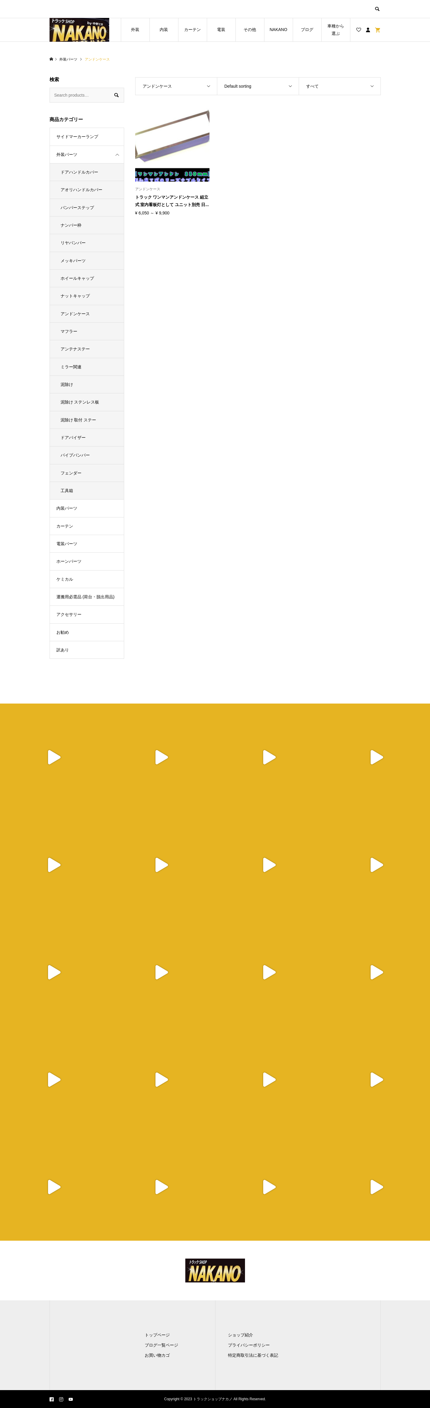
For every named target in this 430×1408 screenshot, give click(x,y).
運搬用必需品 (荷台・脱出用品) (85, 596)
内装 (164, 29)
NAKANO (278, 29)
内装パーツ (66, 508)
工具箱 (67, 490)
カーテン (192, 29)
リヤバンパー (73, 242)
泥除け (67, 384)
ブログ (307, 29)
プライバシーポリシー (249, 1345)
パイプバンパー (75, 455)
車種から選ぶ (335, 30)
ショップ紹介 (240, 1335)
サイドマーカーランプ (77, 136)
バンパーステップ (77, 207)
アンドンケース (75, 313)
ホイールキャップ (77, 278)
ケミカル (64, 579)
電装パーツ (66, 543)
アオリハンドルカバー (81, 189)
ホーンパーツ (68, 561)
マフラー (69, 331)
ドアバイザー (73, 437)
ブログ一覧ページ (161, 1345)
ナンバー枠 (71, 225)
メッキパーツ (73, 260)
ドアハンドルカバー (79, 172)
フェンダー (71, 473)
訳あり (62, 649)
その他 (249, 29)
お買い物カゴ (157, 1355)
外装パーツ (66, 154)
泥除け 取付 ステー (78, 420)
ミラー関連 (71, 366)
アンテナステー (75, 349)
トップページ (157, 1335)
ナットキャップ (75, 295)
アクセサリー (68, 614)
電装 (221, 29)
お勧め (62, 632)
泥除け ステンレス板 (80, 402)
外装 (135, 29)
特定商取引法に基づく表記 (253, 1355)
